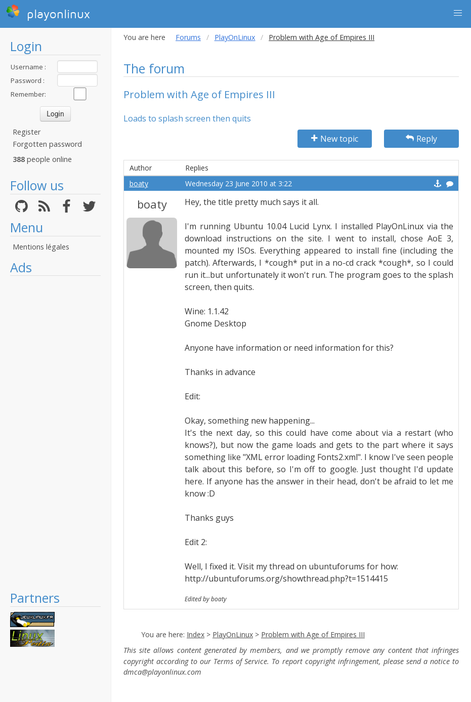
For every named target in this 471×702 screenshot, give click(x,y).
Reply (421, 138)
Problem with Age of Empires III (313, 634)
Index (195, 634)
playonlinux (48, 12)
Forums (188, 37)
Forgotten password (47, 144)
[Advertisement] (55, 433)
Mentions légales (41, 247)
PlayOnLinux (235, 37)
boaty (139, 183)
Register (26, 132)
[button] (458, 13)
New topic (334, 138)
